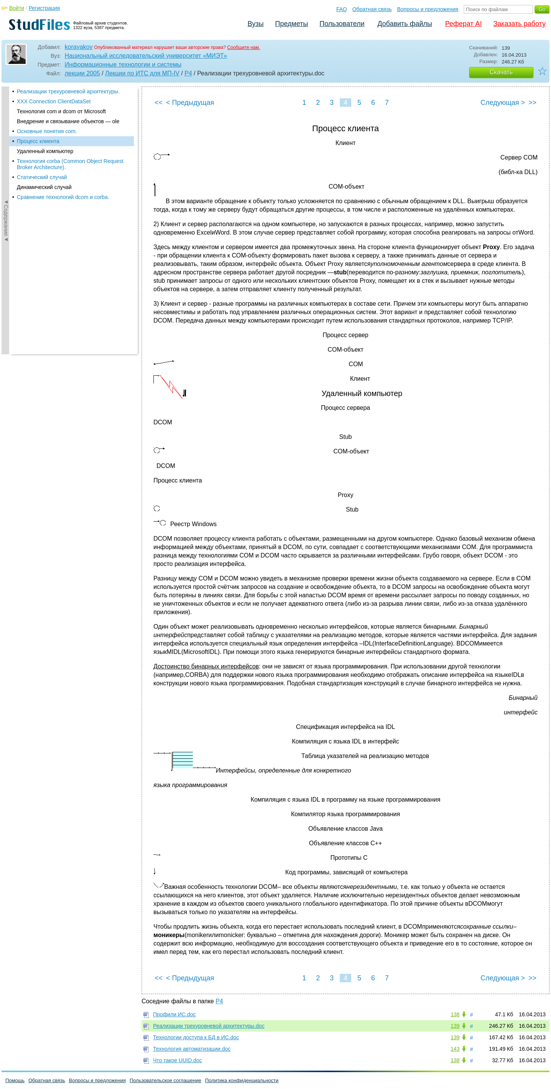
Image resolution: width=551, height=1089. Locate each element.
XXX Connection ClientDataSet (54, 101)
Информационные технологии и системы (123, 64)
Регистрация (44, 8)
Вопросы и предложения (427, 9)
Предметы (291, 24)
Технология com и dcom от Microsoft (61, 111)
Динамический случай (44, 187)
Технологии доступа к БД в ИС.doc (196, 1037)
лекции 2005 (82, 73)
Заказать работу (519, 24)
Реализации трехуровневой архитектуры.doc (208, 1026)
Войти (16, 8)
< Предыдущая (190, 102)
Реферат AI (463, 24)
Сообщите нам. (243, 47)
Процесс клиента (38, 141)
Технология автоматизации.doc (192, 1049)
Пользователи (342, 24)
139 (455, 1026)
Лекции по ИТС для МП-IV (142, 73)
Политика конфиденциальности (242, 1080)
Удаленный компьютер (45, 151)
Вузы (256, 24)
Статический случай (42, 177)
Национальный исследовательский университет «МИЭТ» (146, 55)
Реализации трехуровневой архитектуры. (68, 91)
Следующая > (503, 102)
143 (455, 1049)
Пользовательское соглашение (165, 1080)
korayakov (79, 47)
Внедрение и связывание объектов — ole (68, 121)
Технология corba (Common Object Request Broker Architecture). (70, 164)
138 (455, 1014)
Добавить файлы (404, 24)
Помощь (14, 1080)
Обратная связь (372, 9)
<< (159, 102)
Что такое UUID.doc (177, 1060)
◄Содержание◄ (6, 220)
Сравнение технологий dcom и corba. (63, 197)
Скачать (501, 72)
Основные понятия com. (47, 131)
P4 (188, 73)
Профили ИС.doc (174, 1014)
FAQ (341, 9)
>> (532, 102)
